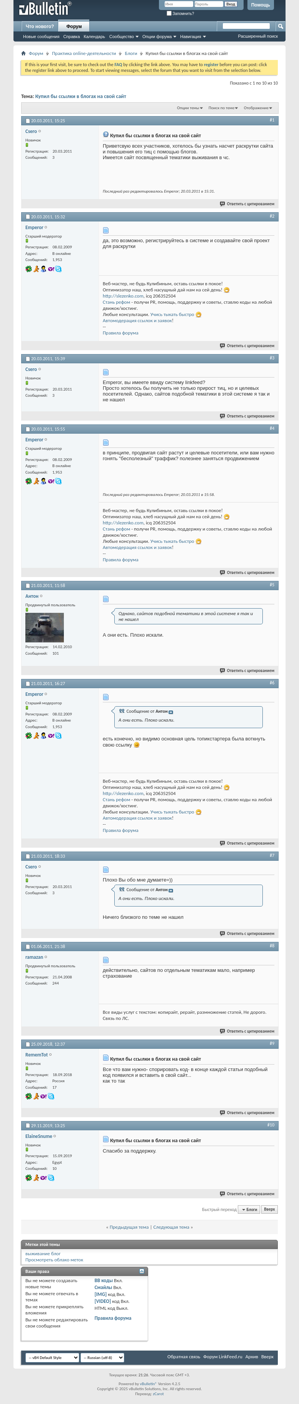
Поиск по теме (221, 107)
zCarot (158, 1393)
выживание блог (42, 1253)
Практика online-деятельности (84, 53)
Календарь (94, 36)
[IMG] (101, 1294)
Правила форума (121, 333)
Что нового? (40, 26)
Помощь (260, 5)
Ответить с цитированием (247, 203)
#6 (272, 682)
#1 (272, 120)
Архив (252, 1356)
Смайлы (103, 1287)
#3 (272, 358)
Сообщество (121, 36)
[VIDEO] (103, 1301)
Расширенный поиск (258, 36)
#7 (272, 855)
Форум (74, 26)
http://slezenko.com (123, 296)
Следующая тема (171, 1227)
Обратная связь (183, 1356)
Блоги (131, 53)
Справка (71, 36)
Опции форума (157, 36)
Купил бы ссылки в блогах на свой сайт (80, 96)
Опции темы (188, 107)
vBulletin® (148, 1383)
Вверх (269, 1209)
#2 (272, 216)
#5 (272, 584)
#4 (272, 428)
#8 (272, 945)
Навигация (190, 36)
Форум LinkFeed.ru (222, 1356)
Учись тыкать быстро (172, 314)
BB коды (104, 1280)
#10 (270, 1125)
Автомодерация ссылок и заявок (137, 320)
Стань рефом (116, 302)
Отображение (256, 107)
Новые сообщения (41, 36)
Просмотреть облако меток (54, 1260)
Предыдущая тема (129, 1227)
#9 (272, 1043)
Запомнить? (180, 14)
